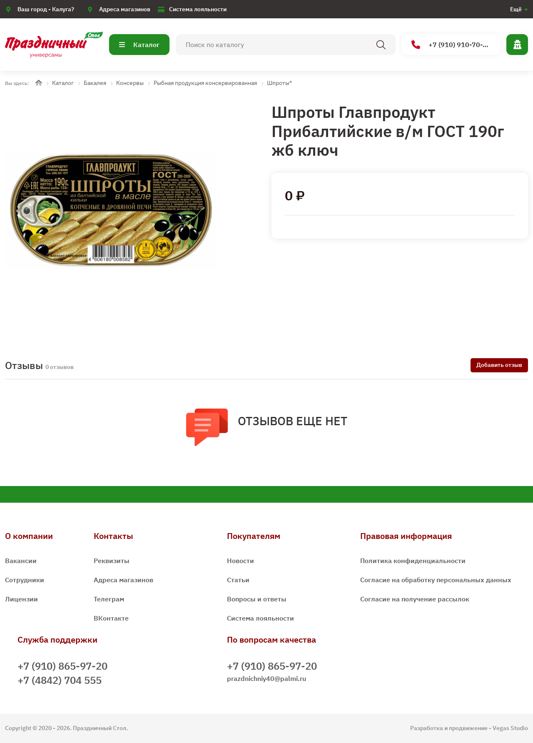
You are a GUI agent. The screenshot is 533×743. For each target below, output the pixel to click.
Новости (240, 560)
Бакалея (95, 83)
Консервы (130, 83)
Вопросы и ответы (256, 599)
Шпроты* (279, 83)
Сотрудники (24, 580)
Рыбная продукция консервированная (205, 83)
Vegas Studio (510, 728)
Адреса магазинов (124, 9)
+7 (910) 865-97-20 (62, 666)
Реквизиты (112, 560)
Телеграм (109, 599)
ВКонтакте (111, 618)
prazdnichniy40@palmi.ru (266, 678)
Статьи (238, 580)
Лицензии (21, 599)
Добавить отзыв (499, 365)
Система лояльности (198, 9)
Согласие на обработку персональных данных (435, 580)
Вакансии (21, 560)
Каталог (139, 44)
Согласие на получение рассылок (414, 599)
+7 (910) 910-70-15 (451, 44)
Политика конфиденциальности (413, 560)
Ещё (516, 9)
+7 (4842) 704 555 (59, 680)
